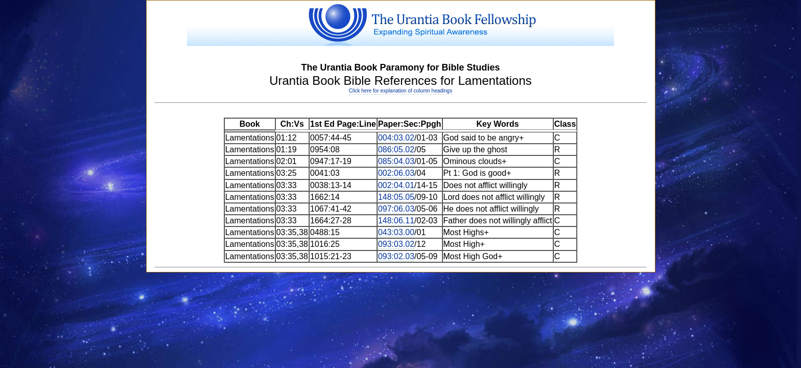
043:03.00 (396, 232)
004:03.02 (396, 137)
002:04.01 (396, 185)
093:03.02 (396, 244)
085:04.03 (396, 161)
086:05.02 (396, 149)
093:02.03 (396, 256)
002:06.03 (396, 173)
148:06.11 (396, 220)
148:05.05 (396, 197)
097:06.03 (396, 208)
